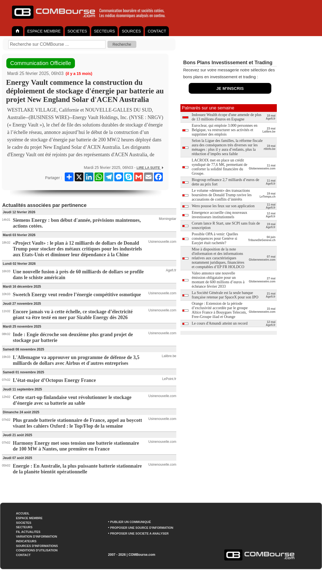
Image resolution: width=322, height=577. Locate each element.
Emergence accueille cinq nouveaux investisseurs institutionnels (219, 215)
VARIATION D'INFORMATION (36, 536)
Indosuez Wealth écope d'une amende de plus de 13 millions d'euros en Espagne (226, 117)
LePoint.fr (169, 379)
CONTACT (157, 31)
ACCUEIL (22, 513)
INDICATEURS (26, 541)
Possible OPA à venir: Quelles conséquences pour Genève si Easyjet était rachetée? (215, 238)
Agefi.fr (171, 270)
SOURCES (131, 31)
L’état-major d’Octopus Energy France (54, 380)
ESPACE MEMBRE (44, 31)
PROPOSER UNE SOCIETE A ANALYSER (139, 533)
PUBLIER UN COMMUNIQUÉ (130, 522)
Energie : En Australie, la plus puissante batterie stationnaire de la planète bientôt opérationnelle (77, 468)
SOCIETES (77, 31)
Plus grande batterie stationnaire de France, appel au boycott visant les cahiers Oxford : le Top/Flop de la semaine (77, 423)
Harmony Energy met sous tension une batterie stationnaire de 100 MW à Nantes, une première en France (76, 446)
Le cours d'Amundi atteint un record (220, 323)
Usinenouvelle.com (162, 242)
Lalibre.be (169, 356)
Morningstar (167, 219)
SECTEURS (104, 31)
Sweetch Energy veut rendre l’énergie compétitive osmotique (77, 294)
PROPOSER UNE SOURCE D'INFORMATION (141, 527)
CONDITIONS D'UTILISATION (37, 550)
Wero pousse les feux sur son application (223, 206)
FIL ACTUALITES (28, 531)
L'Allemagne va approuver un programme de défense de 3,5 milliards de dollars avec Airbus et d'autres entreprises (76, 360)
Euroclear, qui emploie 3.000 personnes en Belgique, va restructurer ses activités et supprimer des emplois (225, 129)
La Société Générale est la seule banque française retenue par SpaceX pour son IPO (225, 295)
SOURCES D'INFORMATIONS (37, 546)
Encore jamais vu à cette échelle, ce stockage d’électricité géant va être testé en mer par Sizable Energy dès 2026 (73, 314)
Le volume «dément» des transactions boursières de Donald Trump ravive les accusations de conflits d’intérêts (221, 194)
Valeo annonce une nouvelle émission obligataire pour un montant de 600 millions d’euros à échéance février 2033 (218, 279)
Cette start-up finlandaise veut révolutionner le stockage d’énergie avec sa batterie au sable (72, 400)
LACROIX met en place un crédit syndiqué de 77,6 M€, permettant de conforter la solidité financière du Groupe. (219, 167)
